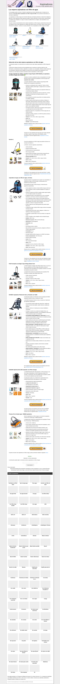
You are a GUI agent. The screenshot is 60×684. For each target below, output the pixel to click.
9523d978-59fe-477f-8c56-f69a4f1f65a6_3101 (34, 367)
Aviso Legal (31, 681)
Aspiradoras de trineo (42, 411)
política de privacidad (25, 681)
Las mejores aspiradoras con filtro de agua (23, 9)
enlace (47, 452)
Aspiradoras (46, 4)
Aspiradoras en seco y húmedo (33, 261)
